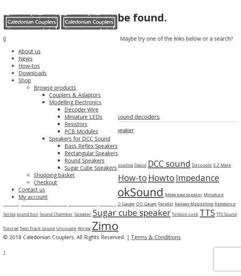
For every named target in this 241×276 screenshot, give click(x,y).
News (25, 58)
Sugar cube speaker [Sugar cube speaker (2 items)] (132, 212)
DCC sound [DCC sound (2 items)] (169, 163)
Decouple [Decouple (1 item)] (202, 165)
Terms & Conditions (156, 237)
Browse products (55, 87)
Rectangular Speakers (91, 153)
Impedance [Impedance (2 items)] (197, 177)
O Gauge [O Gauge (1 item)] (125, 204)
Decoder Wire (81, 109)
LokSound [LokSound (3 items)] (137, 192)
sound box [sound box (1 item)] (27, 214)
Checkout (45, 182)
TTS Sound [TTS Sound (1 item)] (226, 214)
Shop (24, 80)
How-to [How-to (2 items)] (132, 177)
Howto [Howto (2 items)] (161, 177)
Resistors (75, 124)
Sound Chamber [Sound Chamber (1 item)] (56, 214)
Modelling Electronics (75, 102)
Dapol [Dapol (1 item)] (140, 165)
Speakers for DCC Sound (79, 138)
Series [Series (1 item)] (9, 214)
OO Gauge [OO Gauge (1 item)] (146, 204)
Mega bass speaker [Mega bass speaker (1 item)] (183, 194)
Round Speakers (84, 160)
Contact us (31, 189)
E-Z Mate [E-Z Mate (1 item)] (222, 165)
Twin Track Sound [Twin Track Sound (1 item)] (37, 228)
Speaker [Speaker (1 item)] (82, 214)
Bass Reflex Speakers (91, 146)
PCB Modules (81, 131)
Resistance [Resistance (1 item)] (225, 204)
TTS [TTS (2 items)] (207, 212)
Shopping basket (54, 175)
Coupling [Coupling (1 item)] (124, 165)
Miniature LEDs (83, 116)
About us (29, 51)
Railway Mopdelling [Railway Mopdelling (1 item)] (194, 204)
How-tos (29, 65)
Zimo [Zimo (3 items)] (105, 225)
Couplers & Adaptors (75, 95)
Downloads (32, 73)
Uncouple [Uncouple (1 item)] (66, 228)
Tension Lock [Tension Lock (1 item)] (185, 214)
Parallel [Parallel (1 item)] (165, 204)
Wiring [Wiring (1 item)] (84, 228)
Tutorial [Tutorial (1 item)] (10, 228)
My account (33, 196)
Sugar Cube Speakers (90, 167)
